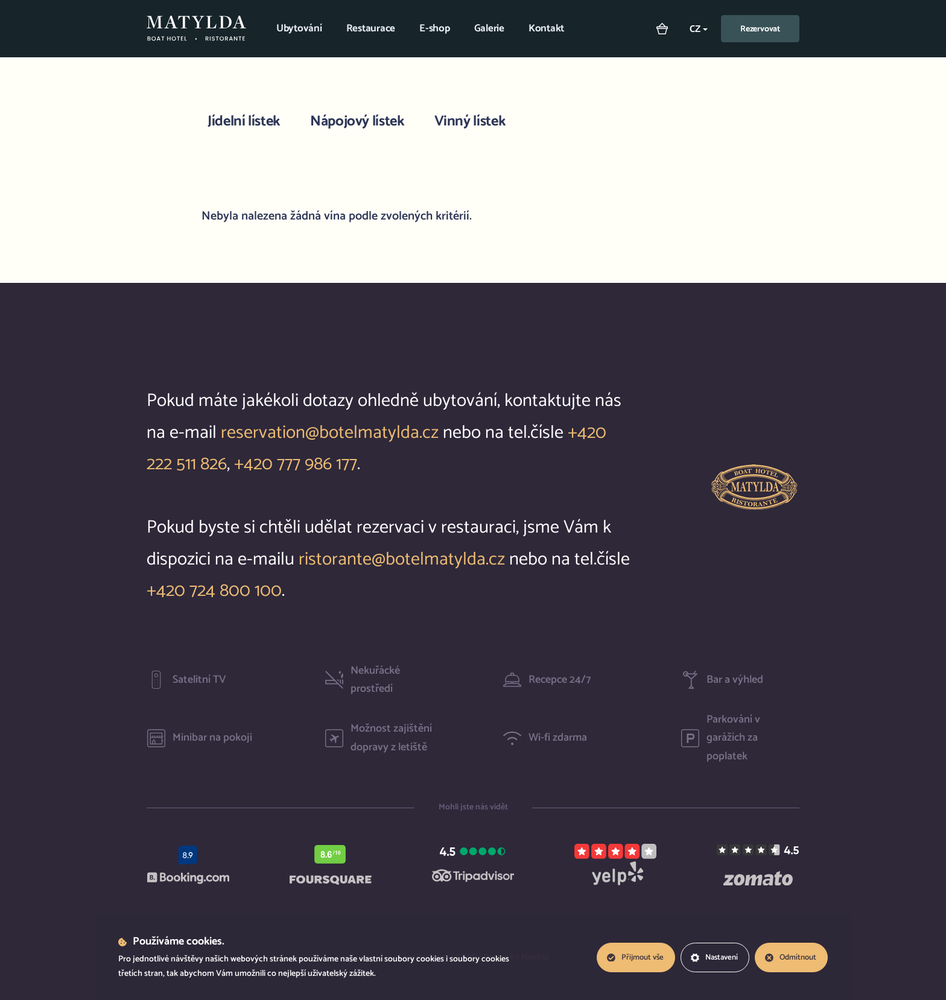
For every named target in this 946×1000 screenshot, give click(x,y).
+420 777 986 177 (295, 464)
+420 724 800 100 (214, 591)
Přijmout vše (633, 957)
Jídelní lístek (244, 121)
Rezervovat (760, 29)
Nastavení (713, 957)
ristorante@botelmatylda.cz (402, 559)
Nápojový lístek (357, 121)
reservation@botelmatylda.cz (330, 433)
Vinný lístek (470, 121)
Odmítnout (790, 957)
